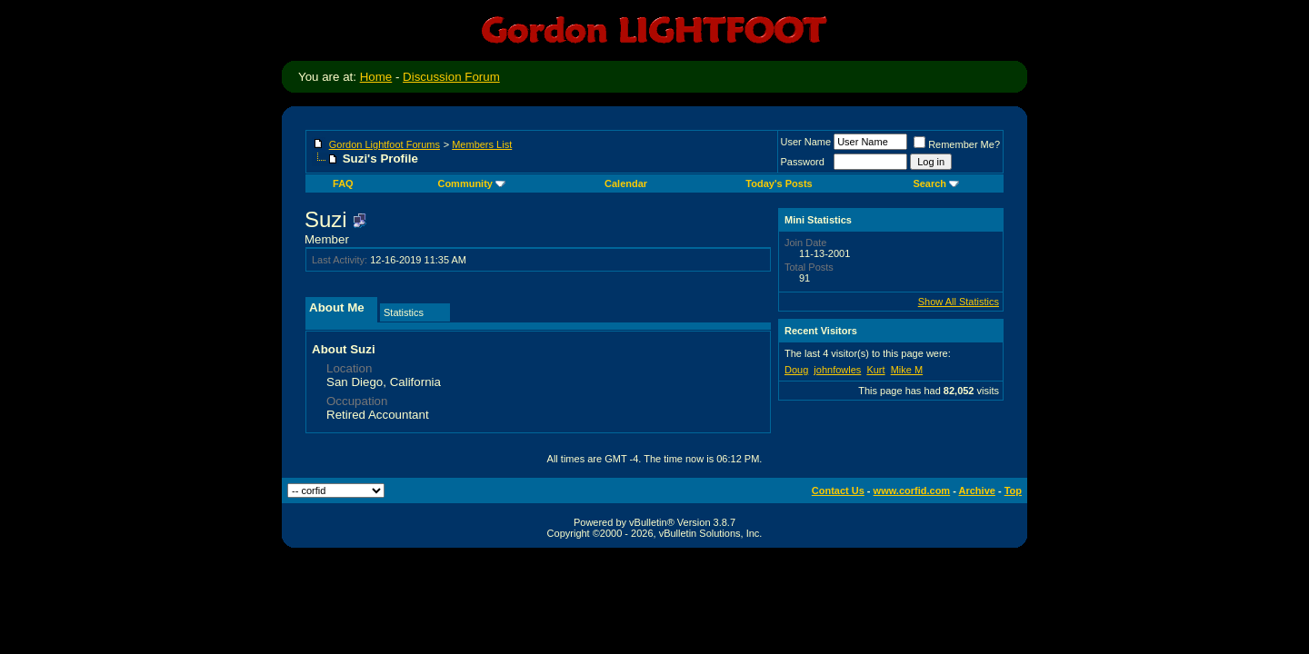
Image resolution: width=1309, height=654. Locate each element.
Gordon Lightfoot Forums (384, 144)
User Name (806, 141)
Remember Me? (957, 144)
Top (1013, 490)
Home (376, 77)
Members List (482, 144)
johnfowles (837, 369)
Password (802, 161)
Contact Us (838, 490)
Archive (977, 490)
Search (936, 183)
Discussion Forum (451, 77)
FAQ (343, 183)
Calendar (626, 183)
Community (471, 183)
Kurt (875, 369)
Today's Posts (778, 183)
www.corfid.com (912, 490)
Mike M (907, 369)
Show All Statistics (958, 301)
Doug (796, 369)
